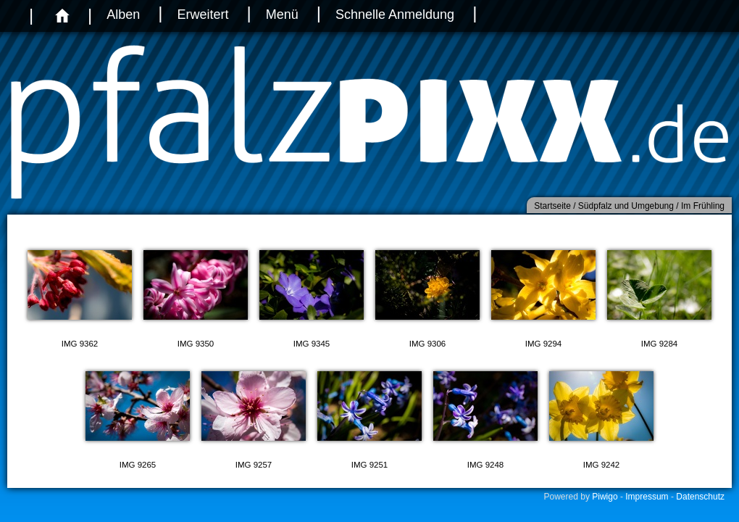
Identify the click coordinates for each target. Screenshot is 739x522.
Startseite (552, 206)
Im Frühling (703, 206)
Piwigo (604, 497)
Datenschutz (700, 497)
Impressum (646, 497)
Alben (123, 14)
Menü (282, 14)
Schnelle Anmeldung (394, 14)
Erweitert (202, 14)
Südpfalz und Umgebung (626, 206)
